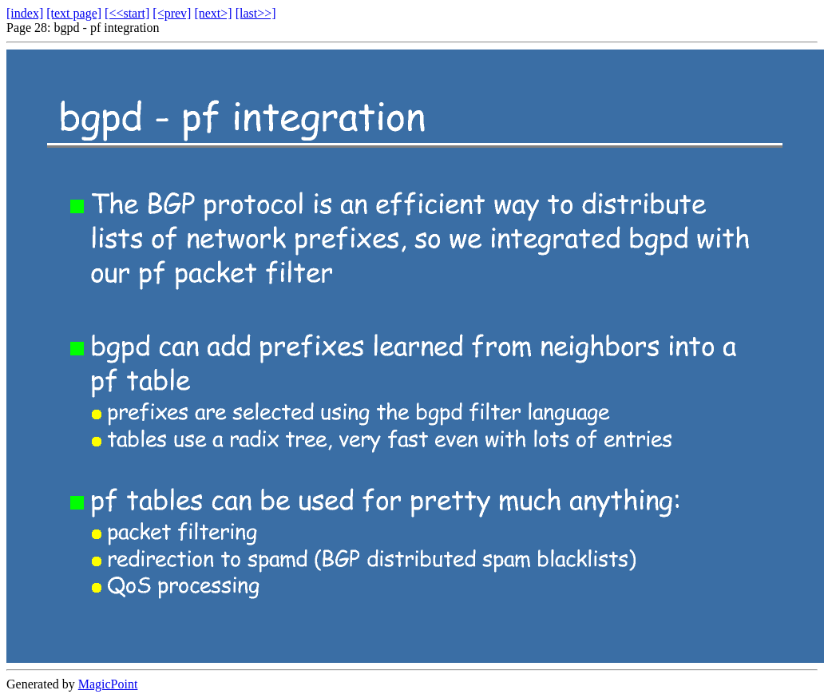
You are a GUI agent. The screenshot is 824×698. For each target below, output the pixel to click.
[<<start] (127, 13)
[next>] (213, 13)
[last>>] (256, 13)
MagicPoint (108, 684)
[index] (24, 13)
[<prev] (172, 13)
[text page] (73, 13)
